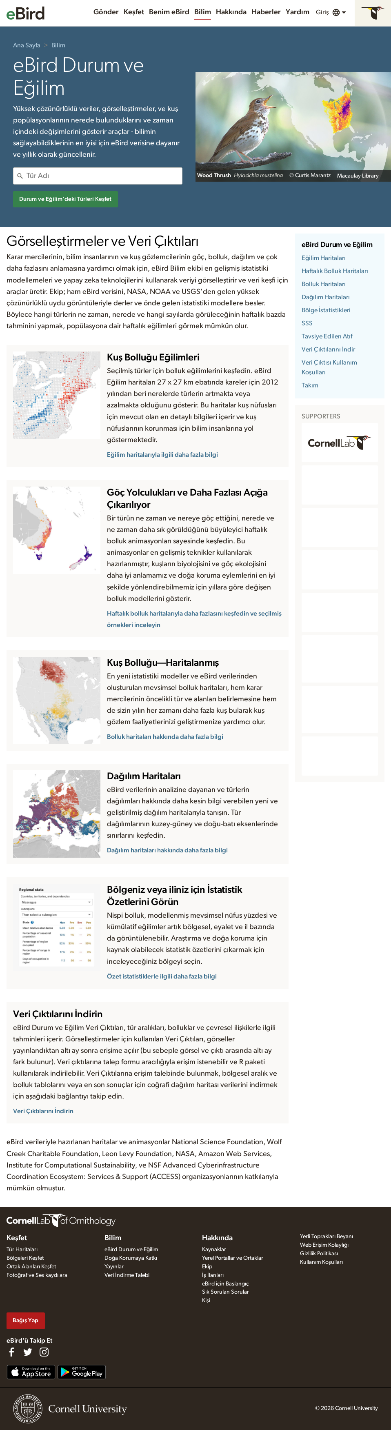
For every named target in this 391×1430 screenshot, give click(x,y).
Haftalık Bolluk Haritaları (335, 271)
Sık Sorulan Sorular (225, 1292)
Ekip (207, 1267)
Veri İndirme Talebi (126, 1275)
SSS (307, 323)
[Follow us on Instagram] (44, 1352)
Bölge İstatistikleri (326, 310)
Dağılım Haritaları (326, 297)
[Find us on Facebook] (11, 1352)
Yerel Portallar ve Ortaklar (232, 1258)
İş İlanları (213, 1275)
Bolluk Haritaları (324, 284)
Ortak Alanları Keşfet (31, 1267)
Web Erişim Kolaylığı (324, 1245)
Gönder (106, 12)
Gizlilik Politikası (319, 1254)
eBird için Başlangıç (225, 1284)
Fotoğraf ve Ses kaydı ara (37, 1275)
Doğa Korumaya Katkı (130, 1258)
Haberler (266, 12)
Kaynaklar (214, 1249)
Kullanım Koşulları (321, 1262)
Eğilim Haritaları (324, 258)
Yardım (297, 12)
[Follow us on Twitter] (28, 1352)
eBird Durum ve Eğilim (337, 245)
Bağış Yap (25, 1320)
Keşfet (134, 12)
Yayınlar (114, 1267)
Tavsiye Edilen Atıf (327, 336)
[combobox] (104, 176)
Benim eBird (169, 12)
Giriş (322, 12)
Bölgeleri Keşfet (25, 1258)
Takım (310, 385)
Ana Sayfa (26, 45)
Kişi (206, 1300)
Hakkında (231, 12)
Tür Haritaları (22, 1249)
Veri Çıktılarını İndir (328, 349)
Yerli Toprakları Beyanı (326, 1236)
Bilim (202, 12)
